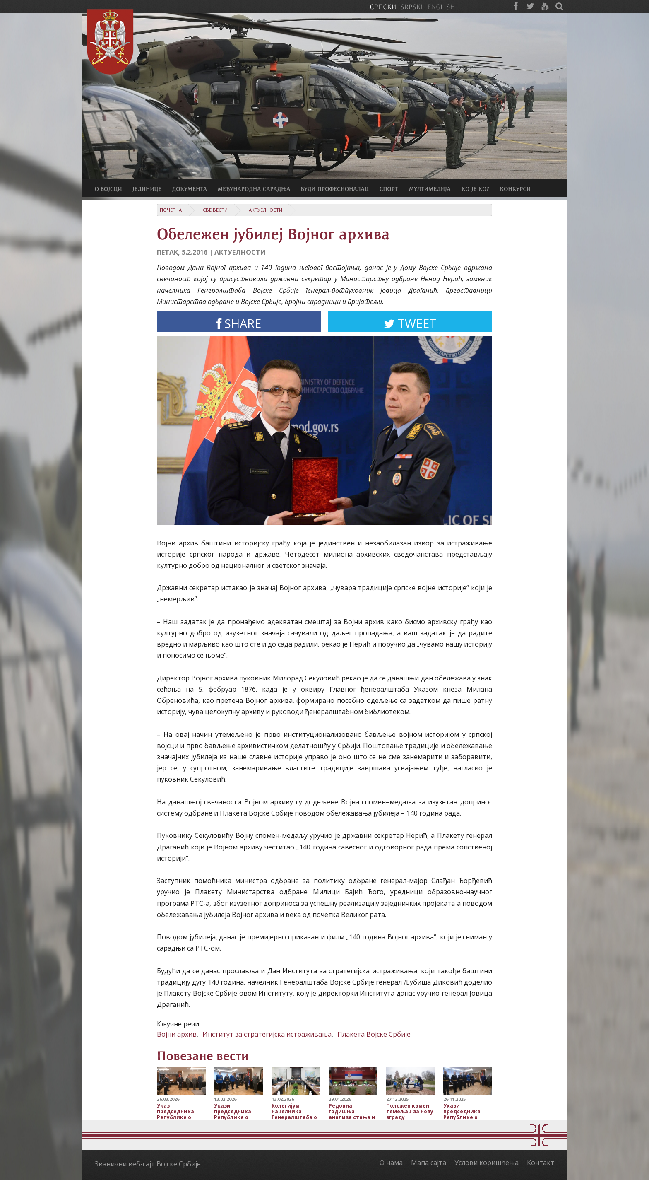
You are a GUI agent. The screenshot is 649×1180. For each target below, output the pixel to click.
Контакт (540, 1162)
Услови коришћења (486, 1162)
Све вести (215, 210)
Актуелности (265, 210)
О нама (391, 1162)
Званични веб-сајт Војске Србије (148, 1163)
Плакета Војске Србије (374, 1034)
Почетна (171, 210)
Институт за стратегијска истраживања (267, 1034)
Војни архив (177, 1034)
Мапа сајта (428, 1162)
